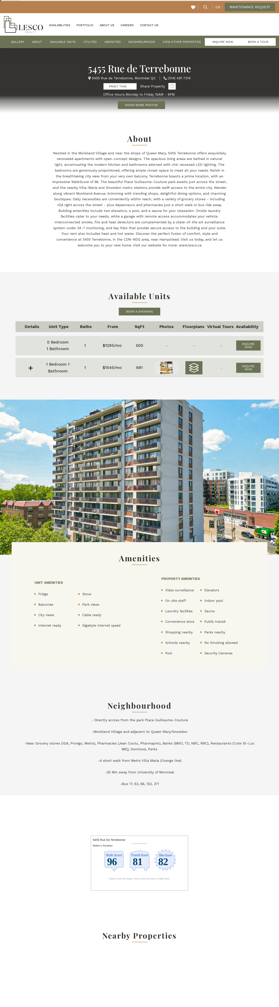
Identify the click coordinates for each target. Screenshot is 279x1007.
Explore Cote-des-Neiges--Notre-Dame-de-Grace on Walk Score (139, 878)
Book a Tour (258, 41)
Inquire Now (222, 41)
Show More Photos (141, 104)
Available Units (63, 41)
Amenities (112, 41)
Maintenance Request (248, 7)
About (37, 41)
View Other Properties (182, 41)
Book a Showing (139, 311)
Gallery (17, 41)
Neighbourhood (141, 41)
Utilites (90, 41)
